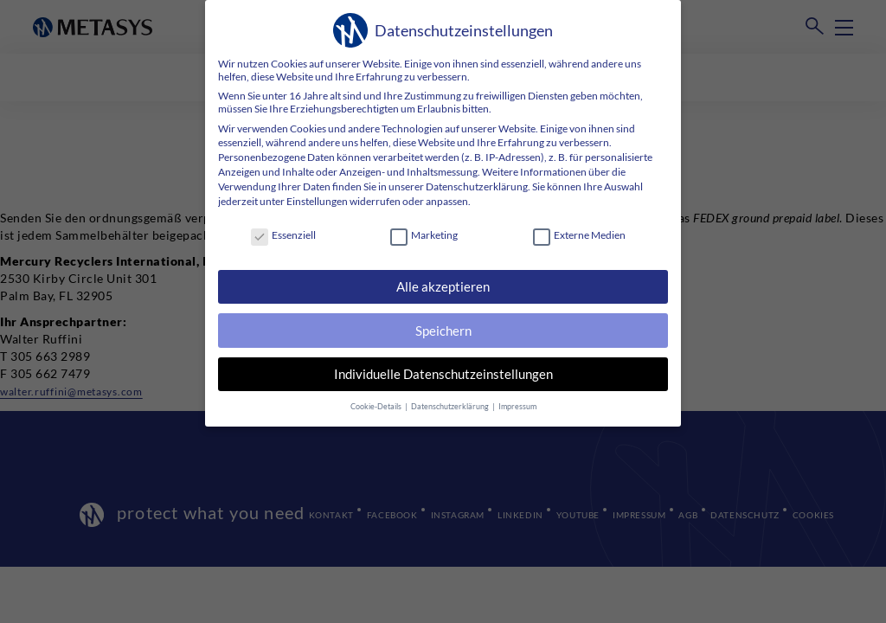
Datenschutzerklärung (477, 186)
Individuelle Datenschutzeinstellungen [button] (443, 370)
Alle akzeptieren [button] (442, 286)
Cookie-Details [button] (378, 402)
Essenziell (283, 234)
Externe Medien (579, 234)
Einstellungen (317, 201)
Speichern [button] (443, 329)
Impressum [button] (515, 402)
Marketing (424, 234)
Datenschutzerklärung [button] (450, 402)
